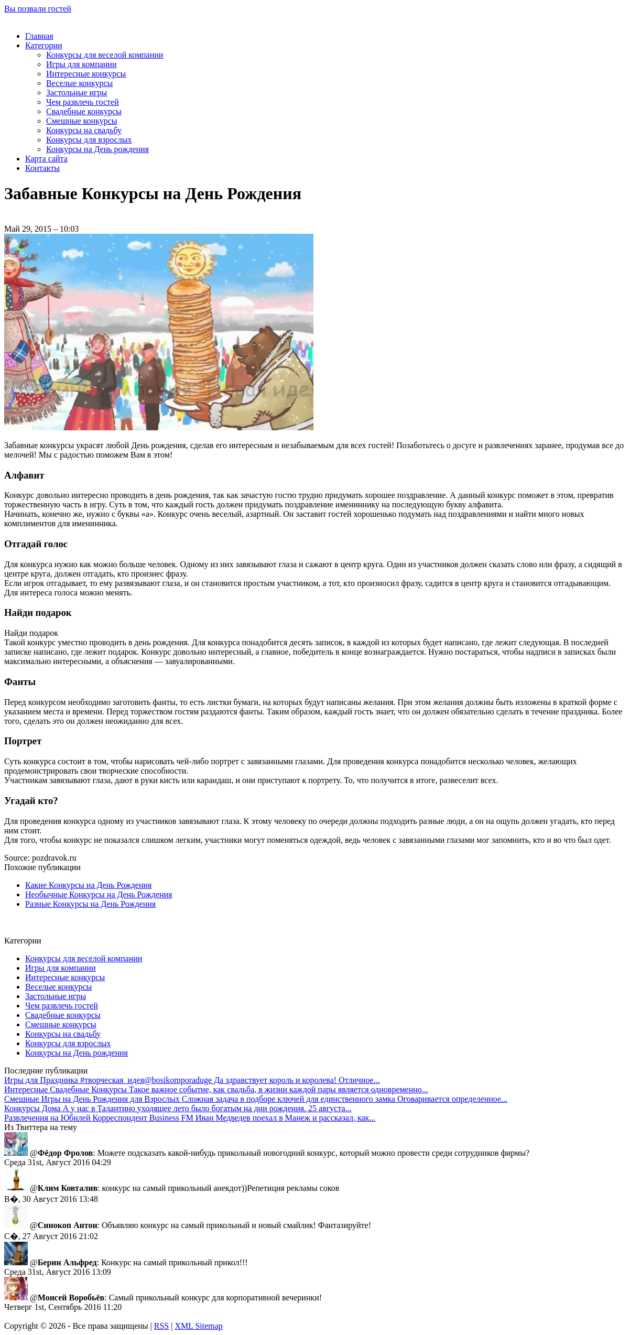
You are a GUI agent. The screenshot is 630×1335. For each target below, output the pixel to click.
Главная (39, 35)
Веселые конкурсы (79, 83)
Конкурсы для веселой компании (104, 54)
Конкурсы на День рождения (97, 149)
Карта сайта (46, 158)
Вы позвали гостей (37, 8)
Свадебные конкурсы (84, 111)
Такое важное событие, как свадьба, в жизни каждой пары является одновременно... (216, 1089)
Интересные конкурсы (86, 73)
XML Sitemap (198, 1325)
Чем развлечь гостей (82, 101)
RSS (161, 1325)
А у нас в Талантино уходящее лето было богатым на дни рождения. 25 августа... (178, 1108)
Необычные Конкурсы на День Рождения (98, 894)
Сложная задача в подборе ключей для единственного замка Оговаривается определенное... (255, 1098)
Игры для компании (81, 64)
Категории (43, 45)
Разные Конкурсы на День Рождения (90, 903)
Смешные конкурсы (81, 120)
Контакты (42, 168)
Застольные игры (76, 92)
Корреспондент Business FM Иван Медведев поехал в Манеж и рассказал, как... (189, 1117)
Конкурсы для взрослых (89, 139)
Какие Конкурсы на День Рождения (88, 885)
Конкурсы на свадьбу (84, 130)
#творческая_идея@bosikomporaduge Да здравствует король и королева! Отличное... (192, 1080)
